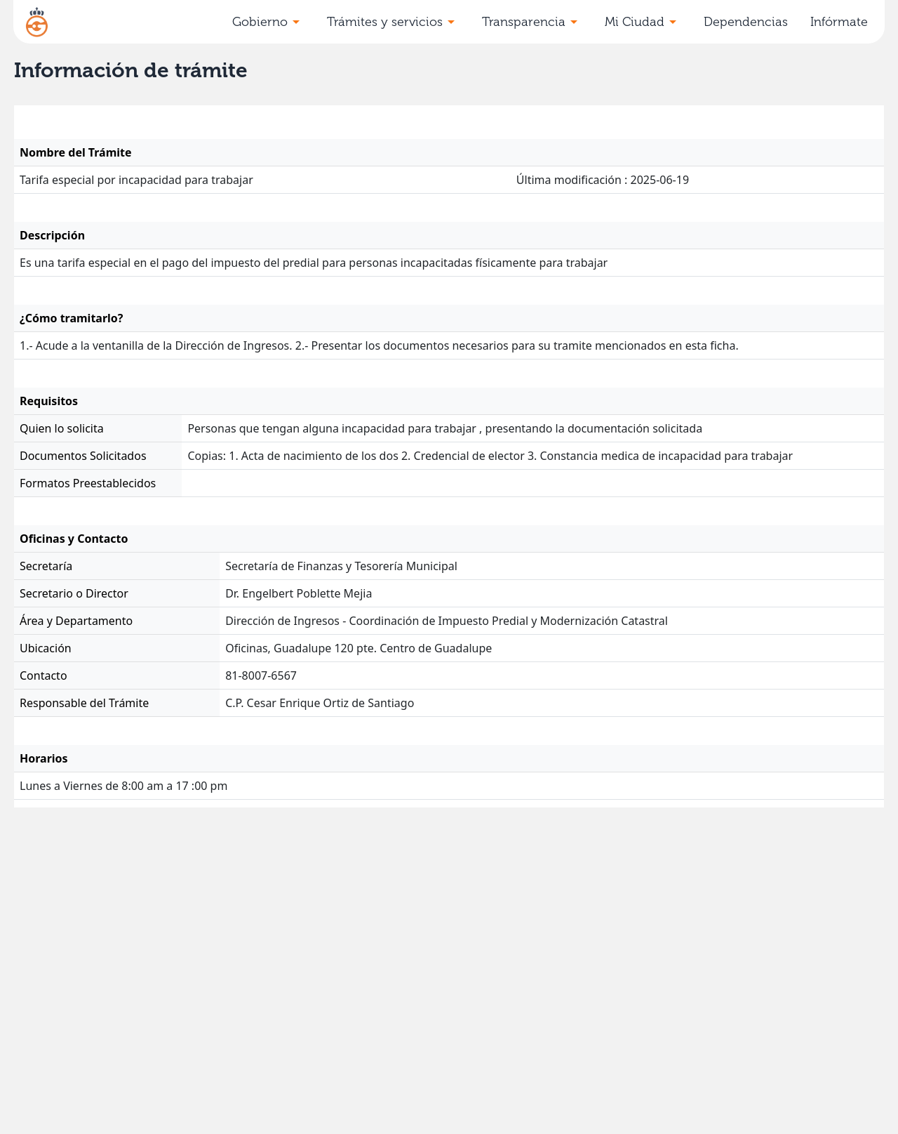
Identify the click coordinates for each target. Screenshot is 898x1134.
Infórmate (839, 21)
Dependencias (746, 21)
